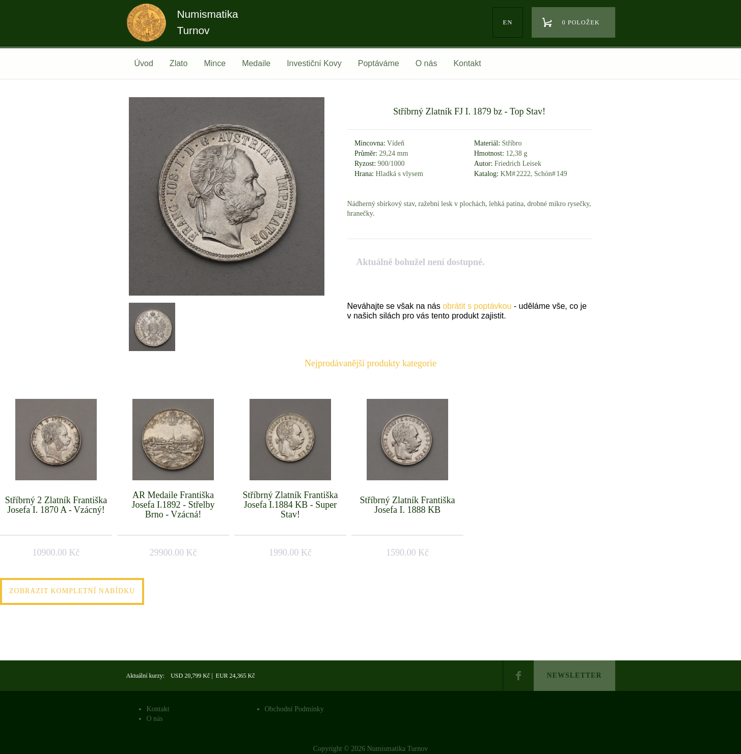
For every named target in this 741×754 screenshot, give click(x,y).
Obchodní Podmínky (294, 709)
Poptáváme (378, 63)
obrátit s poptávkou (477, 306)
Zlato (179, 63)
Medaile (256, 63)
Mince (215, 63)
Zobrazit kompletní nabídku (72, 591)
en (507, 22)
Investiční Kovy (314, 63)
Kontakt (467, 63)
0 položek (581, 22)
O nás (426, 63)
